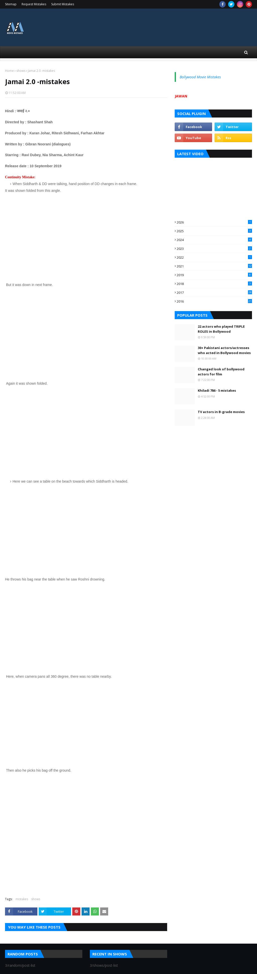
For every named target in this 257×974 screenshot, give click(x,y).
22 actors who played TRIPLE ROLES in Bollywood (221, 329)
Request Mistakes (34, 4)
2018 (214, 283)
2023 (214, 248)
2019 (214, 275)
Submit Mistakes (62, 4)
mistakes (22, 899)
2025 (214, 231)
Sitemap (11, 4)
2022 (214, 257)
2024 (214, 240)
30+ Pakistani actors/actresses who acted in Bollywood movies (224, 350)
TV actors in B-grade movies (221, 412)
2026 (214, 222)
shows (20, 71)
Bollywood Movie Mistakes (200, 77)
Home (9, 71)
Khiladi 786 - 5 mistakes (217, 390)
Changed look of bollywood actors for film (221, 371)
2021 (214, 266)
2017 (214, 292)
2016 (214, 301)
